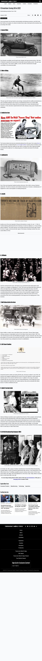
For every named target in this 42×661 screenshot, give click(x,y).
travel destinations (30, 477)
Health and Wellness (9, 503)
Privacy (25, 575)
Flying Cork (36, 575)
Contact (21, 540)
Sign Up (9, 3)
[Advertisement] (21, 242)
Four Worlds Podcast (21, 563)
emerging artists (17, 479)
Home (14, 3)
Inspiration (19, 3)
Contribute (21, 542)
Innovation (30, 3)
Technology (21, 486)
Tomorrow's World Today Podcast (21, 561)
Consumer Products (4, 486)
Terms (21, 575)
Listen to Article (4, 18)
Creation (24, 3)
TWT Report (21, 558)
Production (35, 3)
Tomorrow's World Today (21, 556)
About (21, 538)
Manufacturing (14, 486)
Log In (5, 3)
